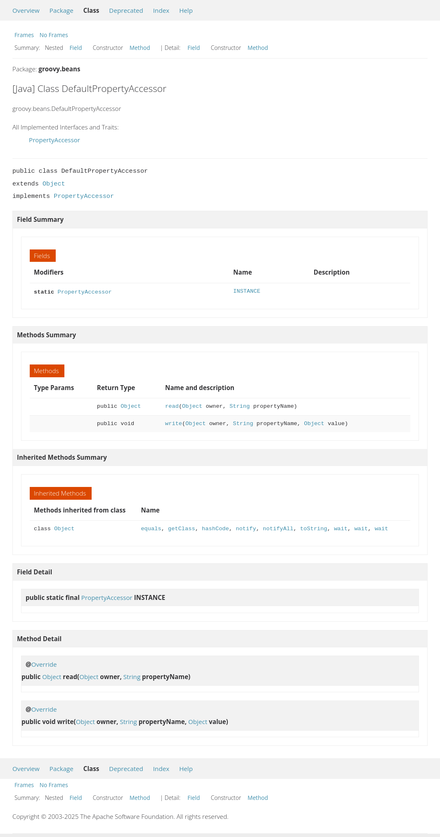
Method (140, 48)
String (239, 405)
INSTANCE (246, 291)
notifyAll (278, 528)
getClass (181, 528)
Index (161, 10)
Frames (24, 35)
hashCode (215, 528)
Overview (26, 10)
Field (76, 48)
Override (44, 663)
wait (341, 528)
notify (246, 528)
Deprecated (126, 10)
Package (61, 10)
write (173, 423)
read (172, 405)
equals (151, 528)
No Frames (54, 35)
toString (313, 528)
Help (186, 10)
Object (54, 184)
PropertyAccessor (54, 140)
